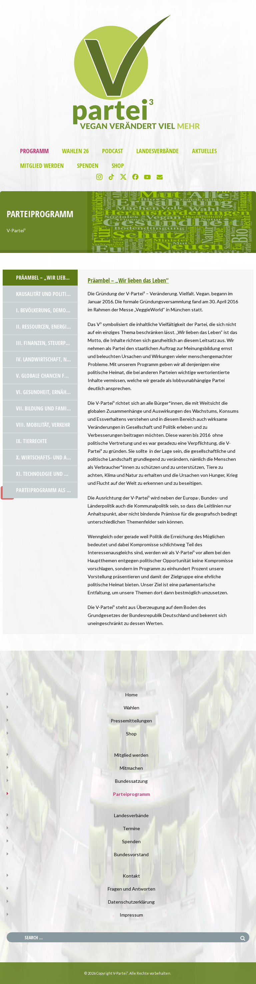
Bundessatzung (131, 781)
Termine (131, 828)
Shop (118, 165)
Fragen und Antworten (131, 889)
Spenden (87, 165)
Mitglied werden (42, 165)
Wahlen (131, 707)
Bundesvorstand (131, 854)
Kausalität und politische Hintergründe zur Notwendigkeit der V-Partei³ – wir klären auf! (47, 294)
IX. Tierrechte (31, 441)
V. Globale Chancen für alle (47, 375)
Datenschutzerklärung (131, 902)
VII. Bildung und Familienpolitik (47, 408)
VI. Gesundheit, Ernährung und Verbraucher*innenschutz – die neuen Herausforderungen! (47, 392)
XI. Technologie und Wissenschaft (47, 473)
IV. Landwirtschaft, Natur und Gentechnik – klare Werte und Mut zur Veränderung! (47, 359)
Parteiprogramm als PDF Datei (47, 490)
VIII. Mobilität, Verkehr (43, 424)
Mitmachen (131, 768)
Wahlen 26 (75, 151)
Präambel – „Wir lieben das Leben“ (47, 277)
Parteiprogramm (131, 794)
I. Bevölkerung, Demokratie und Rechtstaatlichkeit (47, 310)
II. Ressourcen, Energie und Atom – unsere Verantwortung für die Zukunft (47, 326)
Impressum (131, 915)
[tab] (40, 278)
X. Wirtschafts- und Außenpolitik (47, 457)
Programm (34, 151)
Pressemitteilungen (131, 720)
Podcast (112, 151)
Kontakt (131, 876)
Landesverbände (157, 151)
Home (131, 694)
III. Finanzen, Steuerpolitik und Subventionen (47, 343)
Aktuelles (204, 151)
